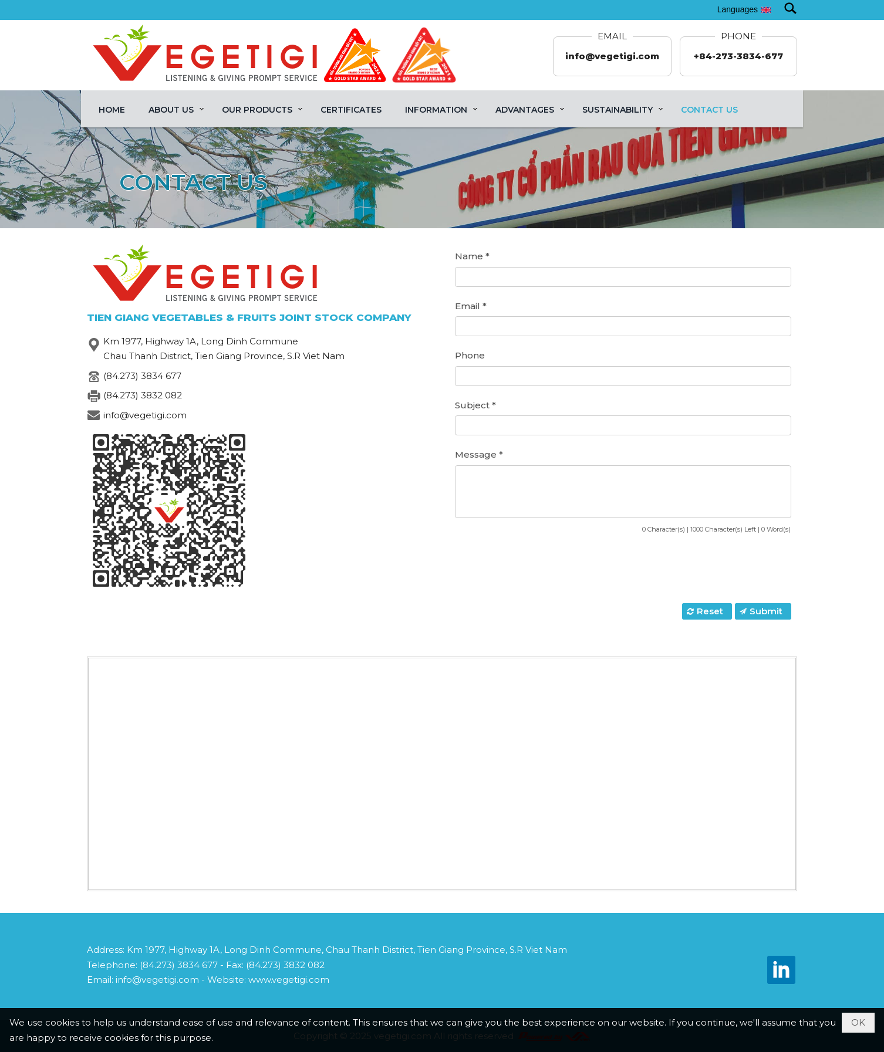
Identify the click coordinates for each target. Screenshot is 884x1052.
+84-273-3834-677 (738, 56)
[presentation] (544, 570)
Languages (737, 9)
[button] (173, 108)
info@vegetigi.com (612, 56)
